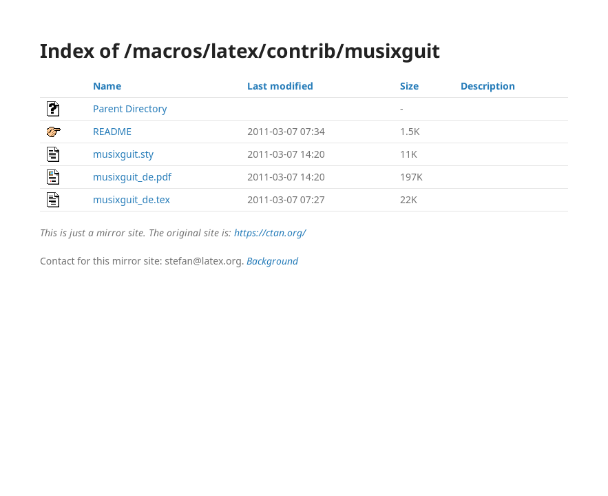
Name (107, 85)
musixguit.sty (123, 154)
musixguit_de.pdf (132, 176)
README (112, 131)
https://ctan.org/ (270, 232)
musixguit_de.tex (131, 199)
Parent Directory (130, 108)
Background (272, 260)
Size (409, 85)
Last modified (280, 85)
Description (488, 85)
